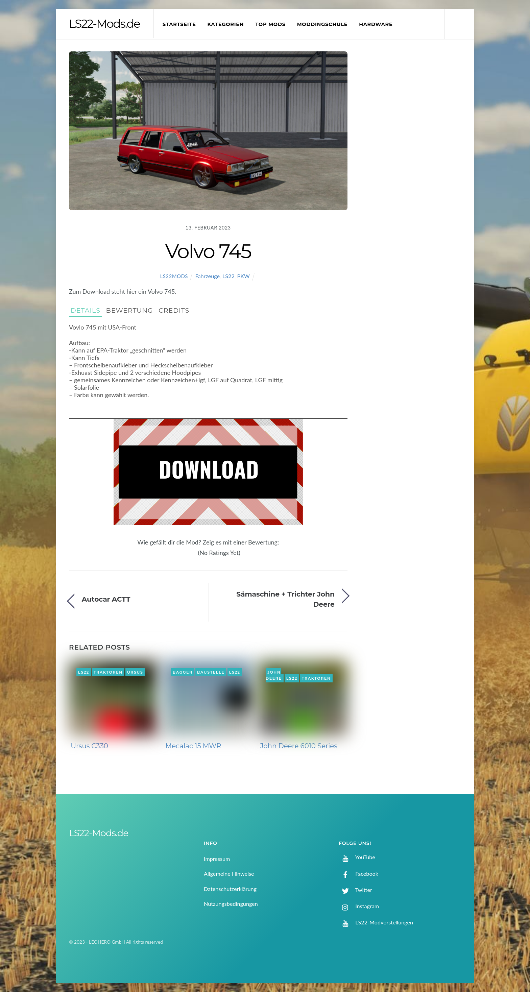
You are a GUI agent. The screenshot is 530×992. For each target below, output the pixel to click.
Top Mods (270, 24)
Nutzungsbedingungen (231, 903)
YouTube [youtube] (357, 857)
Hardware (375, 24)
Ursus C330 (89, 746)
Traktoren (108, 672)
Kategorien (225, 24)
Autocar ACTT (106, 599)
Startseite (179, 24)
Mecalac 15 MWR (193, 746)
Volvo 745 (208, 251)
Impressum (217, 858)
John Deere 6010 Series (298, 746)
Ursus (135, 672)
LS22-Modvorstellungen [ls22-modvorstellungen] (376, 922)
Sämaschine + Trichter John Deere (285, 599)
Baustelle (210, 672)
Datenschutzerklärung (230, 889)
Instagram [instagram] (359, 906)
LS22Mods (174, 276)
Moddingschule (322, 24)
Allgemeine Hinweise (229, 873)
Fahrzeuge (207, 276)
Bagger (183, 672)
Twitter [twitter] (355, 890)
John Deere (274, 675)
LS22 (228, 276)
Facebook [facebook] (358, 873)
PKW (243, 276)
